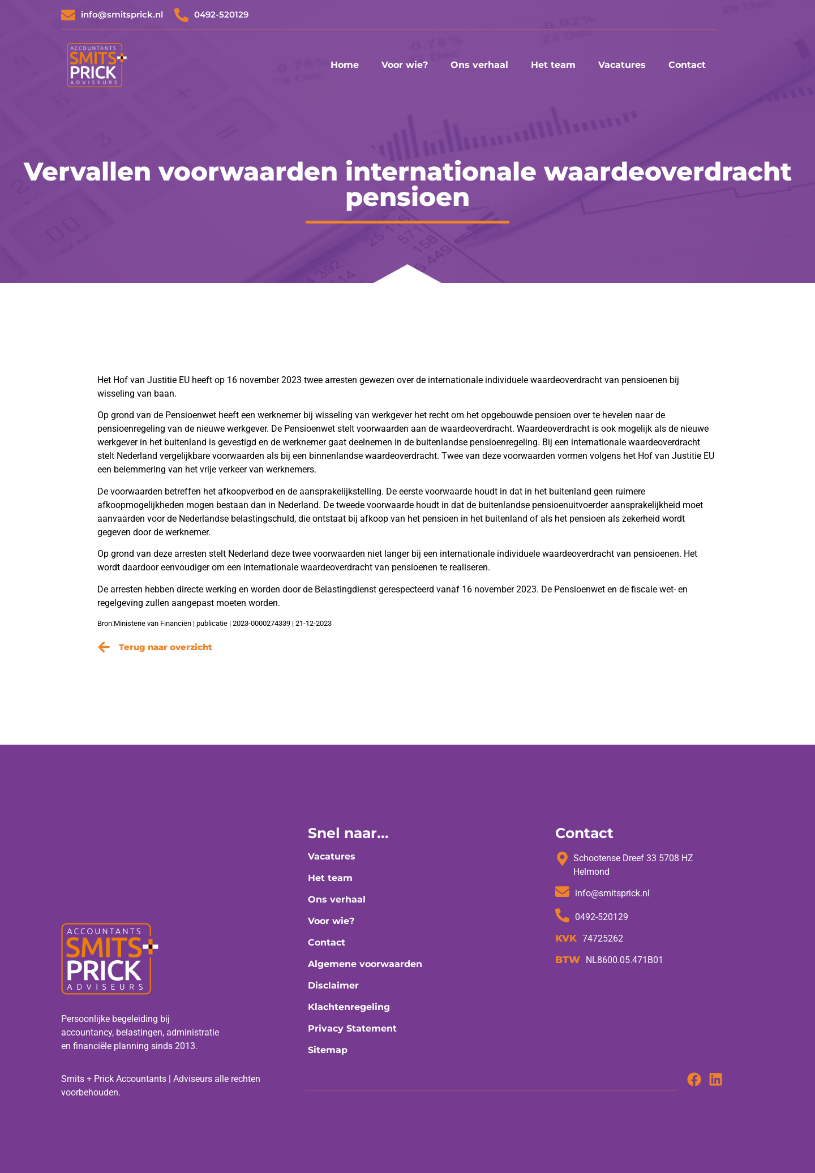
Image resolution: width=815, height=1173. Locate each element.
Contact (687, 64)
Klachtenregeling (349, 1007)
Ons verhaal (479, 64)
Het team (553, 64)
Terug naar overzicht (165, 647)
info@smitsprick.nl (122, 14)
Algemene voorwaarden (365, 964)
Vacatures (622, 64)
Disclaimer (333, 985)
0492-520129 (221, 14)
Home (345, 64)
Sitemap (328, 1050)
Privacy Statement (352, 1028)
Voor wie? (404, 64)
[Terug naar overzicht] (103, 647)
